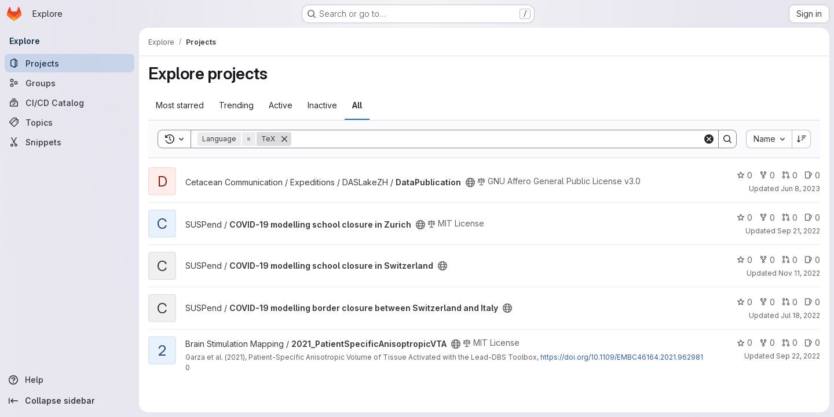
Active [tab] (280, 105)
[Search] (497, 139)
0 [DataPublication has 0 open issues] (812, 175)
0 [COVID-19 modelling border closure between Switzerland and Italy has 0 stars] (744, 302)
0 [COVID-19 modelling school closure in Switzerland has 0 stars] (744, 260)
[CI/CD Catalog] (69, 102)
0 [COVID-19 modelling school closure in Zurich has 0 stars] (744, 217)
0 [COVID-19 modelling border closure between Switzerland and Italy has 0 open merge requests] (790, 302)
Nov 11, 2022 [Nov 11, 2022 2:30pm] (799, 273)
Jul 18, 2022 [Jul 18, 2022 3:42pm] (800, 315)
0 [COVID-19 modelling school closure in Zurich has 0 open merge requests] (790, 217)
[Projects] (69, 63)
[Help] (69, 380)
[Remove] (284, 139)
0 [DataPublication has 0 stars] (744, 175)
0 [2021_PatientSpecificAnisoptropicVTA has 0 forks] (767, 343)
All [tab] (357, 105)
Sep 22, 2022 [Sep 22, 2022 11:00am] (798, 356)
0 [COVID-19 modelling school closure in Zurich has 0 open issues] (812, 217)
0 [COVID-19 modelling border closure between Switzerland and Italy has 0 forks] (767, 302)
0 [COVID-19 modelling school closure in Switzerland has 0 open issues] (812, 260)
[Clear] (709, 139)
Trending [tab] (236, 105)
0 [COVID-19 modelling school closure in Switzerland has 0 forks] (767, 260)
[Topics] (69, 122)
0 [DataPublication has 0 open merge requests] (790, 175)
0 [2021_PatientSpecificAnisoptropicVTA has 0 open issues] (812, 343)
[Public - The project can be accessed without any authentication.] (470, 182)
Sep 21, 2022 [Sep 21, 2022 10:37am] (798, 230)
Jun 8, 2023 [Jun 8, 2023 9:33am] (800, 188)
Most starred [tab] (180, 105)
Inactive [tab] (322, 105)
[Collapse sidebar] (69, 401)
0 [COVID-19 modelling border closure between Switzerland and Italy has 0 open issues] (812, 302)
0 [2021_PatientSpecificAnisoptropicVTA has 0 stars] (744, 343)
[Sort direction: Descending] (801, 139)
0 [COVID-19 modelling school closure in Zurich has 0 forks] (767, 217)
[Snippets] (69, 142)
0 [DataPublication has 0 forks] (767, 175)
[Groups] (69, 83)
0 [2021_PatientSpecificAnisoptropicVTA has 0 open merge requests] (790, 343)
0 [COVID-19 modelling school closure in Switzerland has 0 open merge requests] (790, 260)
